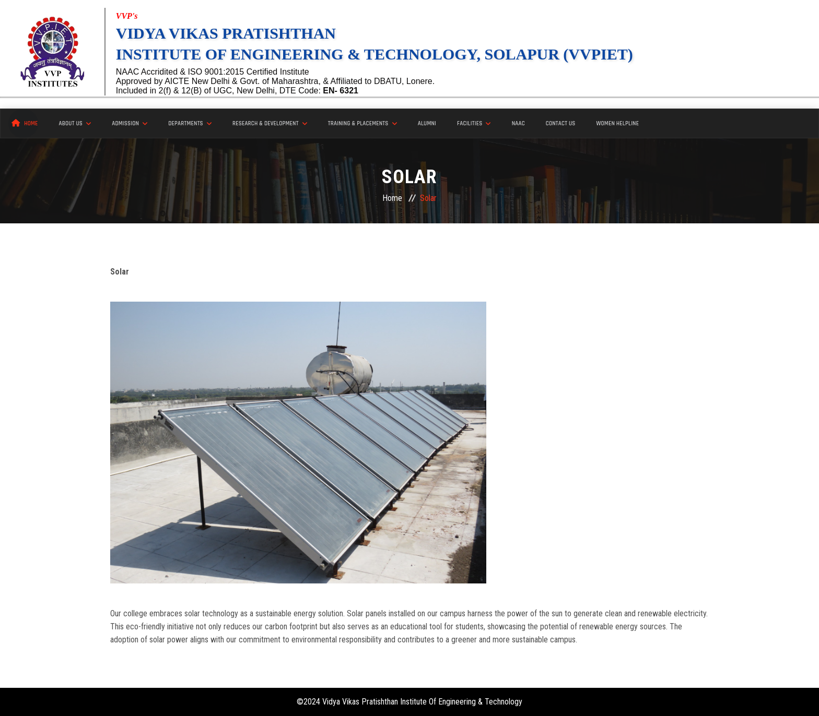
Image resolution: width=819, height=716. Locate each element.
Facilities (474, 123)
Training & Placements (362, 123)
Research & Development (269, 123)
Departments (190, 123)
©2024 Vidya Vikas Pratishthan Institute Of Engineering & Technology (409, 702)
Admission (129, 123)
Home (24, 123)
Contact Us (561, 123)
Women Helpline (617, 123)
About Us (75, 123)
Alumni (427, 123)
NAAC (518, 123)
